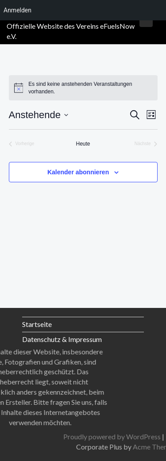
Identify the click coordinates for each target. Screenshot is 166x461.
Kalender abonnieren (78, 172)
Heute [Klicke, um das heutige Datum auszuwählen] (83, 144)
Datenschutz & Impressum (62, 339)
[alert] (83, 87)
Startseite (37, 324)
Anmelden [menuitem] (17, 10)
